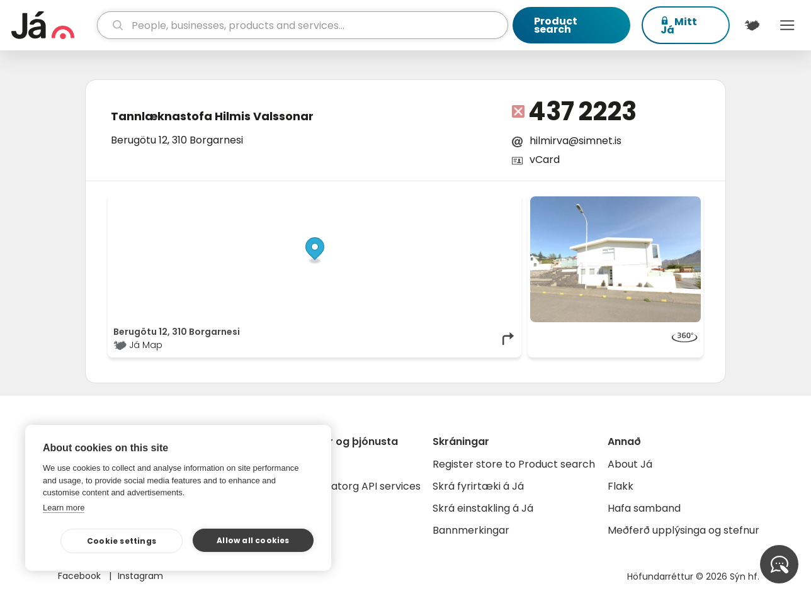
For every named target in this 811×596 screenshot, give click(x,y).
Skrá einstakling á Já (483, 508)
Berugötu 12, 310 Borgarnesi (177, 140)
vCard (545, 159)
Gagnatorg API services (362, 486)
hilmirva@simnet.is (575, 140)
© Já (386, 202)
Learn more (63, 507)
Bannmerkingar (471, 530)
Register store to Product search (514, 464)
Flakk (620, 486)
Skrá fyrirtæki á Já (478, 486)
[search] (303, 25)
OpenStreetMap (431, 202)
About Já (630, 464)
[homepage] (52, 25)
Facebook (80, 576)
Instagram (140, 576)
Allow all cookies (253, 540)
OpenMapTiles (491, 202)
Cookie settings (121, 541)
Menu (787, 25)
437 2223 (582, 111)
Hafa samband (644, 508)
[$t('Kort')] (752, 25)
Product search (555, 25)
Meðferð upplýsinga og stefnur (683, 530)
